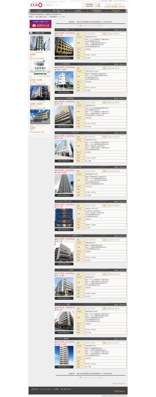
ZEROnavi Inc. (113, 395)
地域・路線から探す (59, 11)
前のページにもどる (119, 383)
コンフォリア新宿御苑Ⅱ (66, 98)
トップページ (40, 11)
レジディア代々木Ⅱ (65, 201)
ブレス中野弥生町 (64, 64)
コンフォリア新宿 (64, 304)
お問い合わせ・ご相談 (106, 0)
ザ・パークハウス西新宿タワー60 (69, 167)
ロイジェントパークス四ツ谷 (68, 133)
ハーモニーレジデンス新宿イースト (70, 236)
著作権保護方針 (97, 11)
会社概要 (78, 11)
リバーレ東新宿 (63, 339)
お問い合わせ (116, 11)
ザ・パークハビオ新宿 (65, 270)
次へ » (100, 25)
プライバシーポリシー (119, 0)
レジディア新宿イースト (66, 30)
